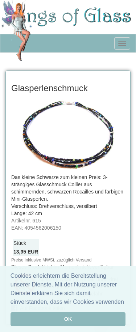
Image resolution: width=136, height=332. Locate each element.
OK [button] (68, 319)
